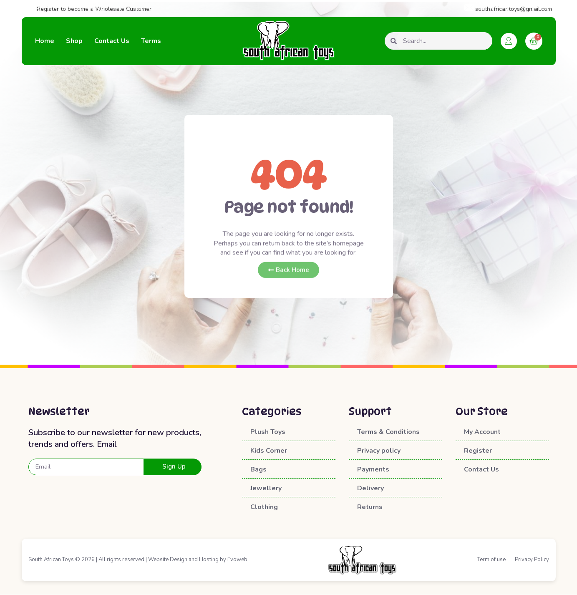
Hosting (209, 560)
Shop (74, 40)
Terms (151, 40)
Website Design (167, 560)
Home (44, 40)
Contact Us (111, 40)
